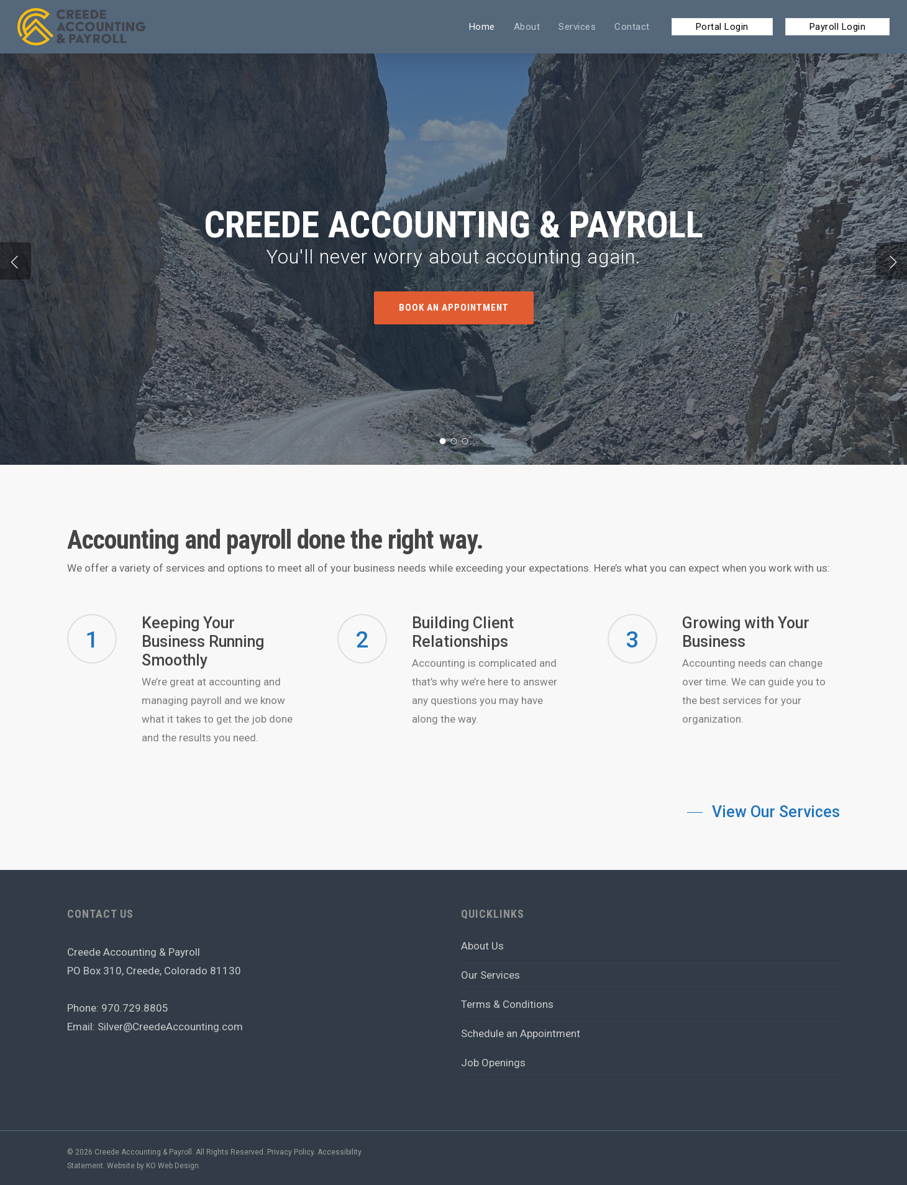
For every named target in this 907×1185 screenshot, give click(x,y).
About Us (482, 946)
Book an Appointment (454, 308)
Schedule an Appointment (520, 1033)
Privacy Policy (290, 1152)
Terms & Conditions (507, 1004)
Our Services (490, 975)
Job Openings (493, 1062)
